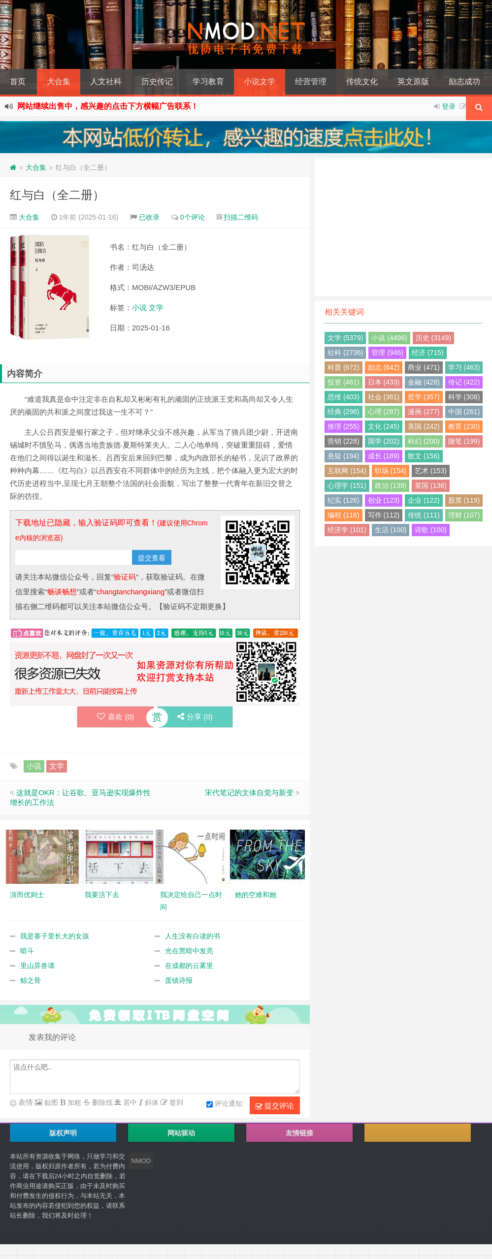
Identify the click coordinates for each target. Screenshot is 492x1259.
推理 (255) (344, 426)
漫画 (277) (424, 412)
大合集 (58, 81)
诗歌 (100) (431, 530)
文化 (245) (384, 426)
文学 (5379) (345, 338)
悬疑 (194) (344, 456)
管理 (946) (387, 352)
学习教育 (208, 81)
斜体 (151, 1102)
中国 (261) (464, 412)
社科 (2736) (345, 352)
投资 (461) (344, 382)
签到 (175, 1102)
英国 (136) (431, 485)
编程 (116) (344, 515)
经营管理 (311, 81)
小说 (139, 307)
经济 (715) (428, 352)
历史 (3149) (433, 338)
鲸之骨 (30, 980)
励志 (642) (384, 367)
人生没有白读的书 (192, 936)
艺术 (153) (431, 471)
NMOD (141, 1160)
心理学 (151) (347, 485)
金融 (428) (424, 382)
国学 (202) (384, 441)
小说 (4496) (389, 338)
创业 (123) (384, 500)
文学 (156, 307)
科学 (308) (464, 397)
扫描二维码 (241, 217)
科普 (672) (344, 367)
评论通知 (224, 1104)
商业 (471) (424, 367)
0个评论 (192, 217)
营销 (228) (344, 441)
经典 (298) (344, 412)
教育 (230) (464, 426)
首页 (18, 81)
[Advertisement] (403, 227)
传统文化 (362, 81)
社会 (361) (384, 397)
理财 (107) (464, 515)
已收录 (149, 217)
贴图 (50, 1102)
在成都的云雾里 (189, 965)
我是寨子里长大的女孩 (54, 936)
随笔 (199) (464, 441)
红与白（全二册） (57, 194)
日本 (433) (384, 382)
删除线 (101, 1102)
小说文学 (259, 81)
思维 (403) (344, 397)
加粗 (73, 1102)
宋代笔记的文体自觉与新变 (249, 792)
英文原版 (413, 81)
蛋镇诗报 (179, 980)
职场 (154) (391, 471)
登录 (449, 106)
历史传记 (157, 81)
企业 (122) (424, 500)
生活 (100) (391, 530)
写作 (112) (384, 515)
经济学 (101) (347, 530)
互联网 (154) (347, 471)
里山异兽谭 (37, 965)
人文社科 (106, 81)
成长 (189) (384, 456)
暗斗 (27, 951)
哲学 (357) (424, 397)
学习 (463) (464, 367)
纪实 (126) (344, 500)
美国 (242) (424, 426)
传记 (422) (464, 382)
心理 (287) (384, 412)
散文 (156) (424, 456)
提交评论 (275, 1105)
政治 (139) (391, 485)
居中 (129, 1102)
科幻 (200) (424, 441)
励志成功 (464, 81)
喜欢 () (115, 716)
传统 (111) (424, 515)
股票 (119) (464, 500)
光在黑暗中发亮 (189, 951)
